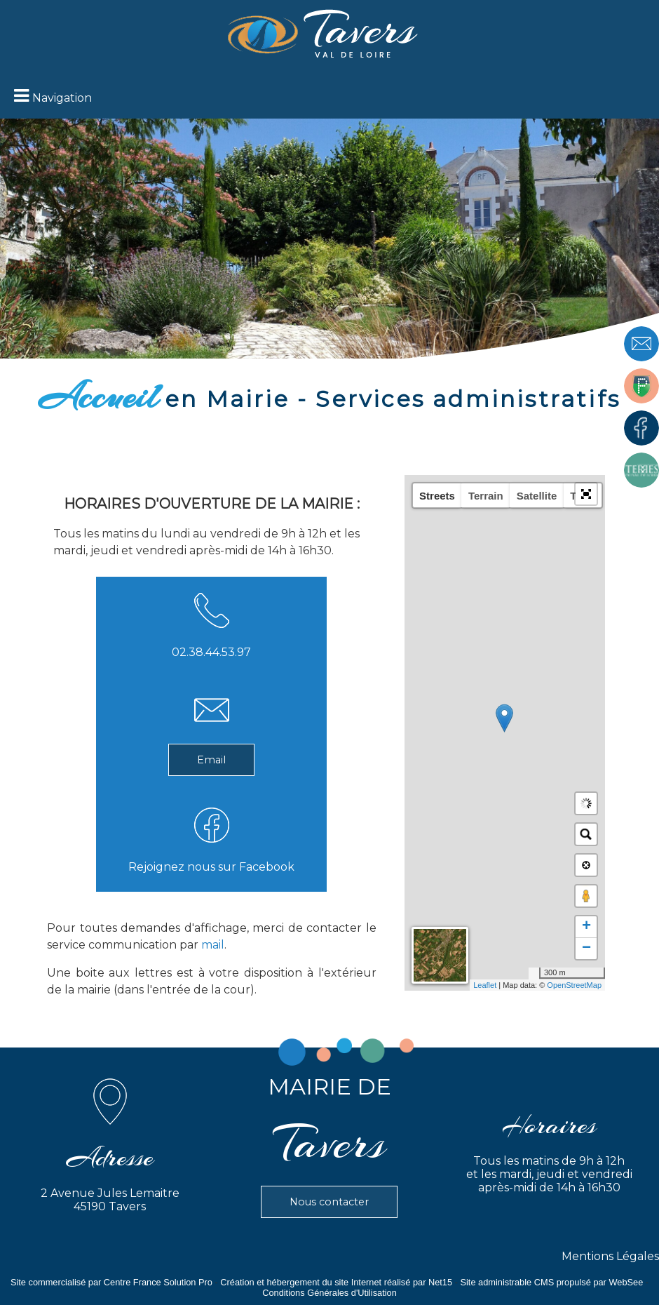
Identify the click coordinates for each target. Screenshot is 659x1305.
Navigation (62, 98)
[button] (586, 493)
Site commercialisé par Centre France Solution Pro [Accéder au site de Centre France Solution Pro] (111, 1282)
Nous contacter (329, 1202)
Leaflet (484, 985)
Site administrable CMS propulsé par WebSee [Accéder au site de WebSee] (551, 1282)
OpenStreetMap (574, 985)
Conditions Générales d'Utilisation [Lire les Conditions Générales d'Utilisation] (329, 1292)
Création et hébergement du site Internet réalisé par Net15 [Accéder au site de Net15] (336, 1282)
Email (211, 760)
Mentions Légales (610, 1256)
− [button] (586, 948)
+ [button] (586, 926)
